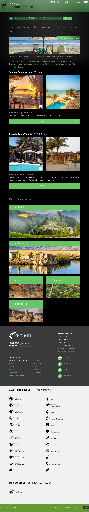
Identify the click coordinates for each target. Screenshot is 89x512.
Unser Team (13, 372)
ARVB (35, 357)
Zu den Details (58, 121)
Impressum (37, 363)
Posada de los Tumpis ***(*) (29, 134)
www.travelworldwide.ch (66, 351)
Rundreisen (20, 18)
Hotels (67, 18)
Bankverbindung (38, 369)
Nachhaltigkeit (38, 372)
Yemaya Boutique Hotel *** (28, 72)
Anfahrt (11, 369)
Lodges (58, 18)
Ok (86, 507)
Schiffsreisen (45, 18)
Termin (11, 366)
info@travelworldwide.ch (66, 348)
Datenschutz (37, 360)
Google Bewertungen (16, 375)
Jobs (35, 366)
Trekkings (33, 18)
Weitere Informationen (74, 507)
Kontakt (11, 363)
